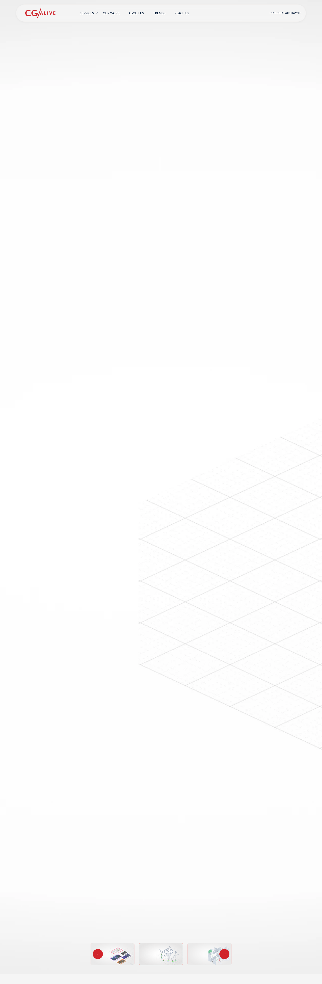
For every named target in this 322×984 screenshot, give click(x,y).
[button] (224, 954)
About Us (136, 13)
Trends (159, 13)
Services (87, 13)
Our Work (111, 13)
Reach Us (181, 13)
